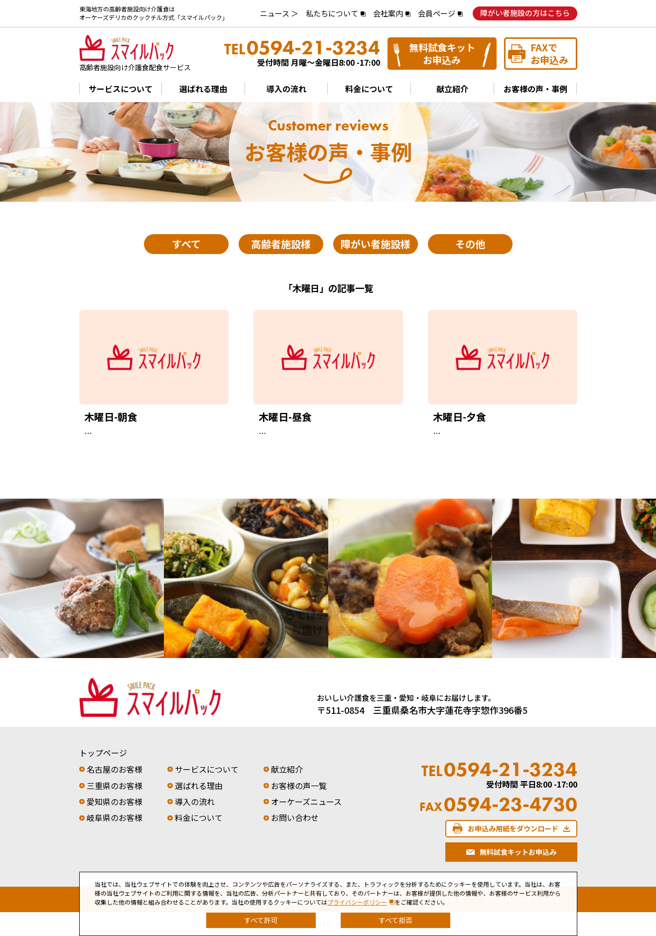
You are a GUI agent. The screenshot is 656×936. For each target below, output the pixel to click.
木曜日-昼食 (285, 416)
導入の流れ (286, 89)
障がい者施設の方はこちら (525, 12)
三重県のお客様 (114, 785)
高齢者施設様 (281, 244)
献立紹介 (452, 89)
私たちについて (332, 13)
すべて (186, 244)
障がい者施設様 (375, 244)
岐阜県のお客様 (114, 817)
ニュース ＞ (279, 13)
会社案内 (388, 13)
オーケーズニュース (306, 801)
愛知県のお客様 (114, 801)
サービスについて (120, 89)
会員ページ (436, 13)
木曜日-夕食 (459, 416)
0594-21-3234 (302, 48)
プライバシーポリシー (357, 902)
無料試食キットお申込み (442, 53)
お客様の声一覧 (299, 785)
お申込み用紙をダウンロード (513, 828)
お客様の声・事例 (535, 89)
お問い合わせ (295, 817)
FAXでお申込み (549, 53)
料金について (369, 89)
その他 (470, 244)
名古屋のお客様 (114, 769)
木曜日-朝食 (110, 416)
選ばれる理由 (203, 89)
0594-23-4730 (498, 804)
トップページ (103, 753)
